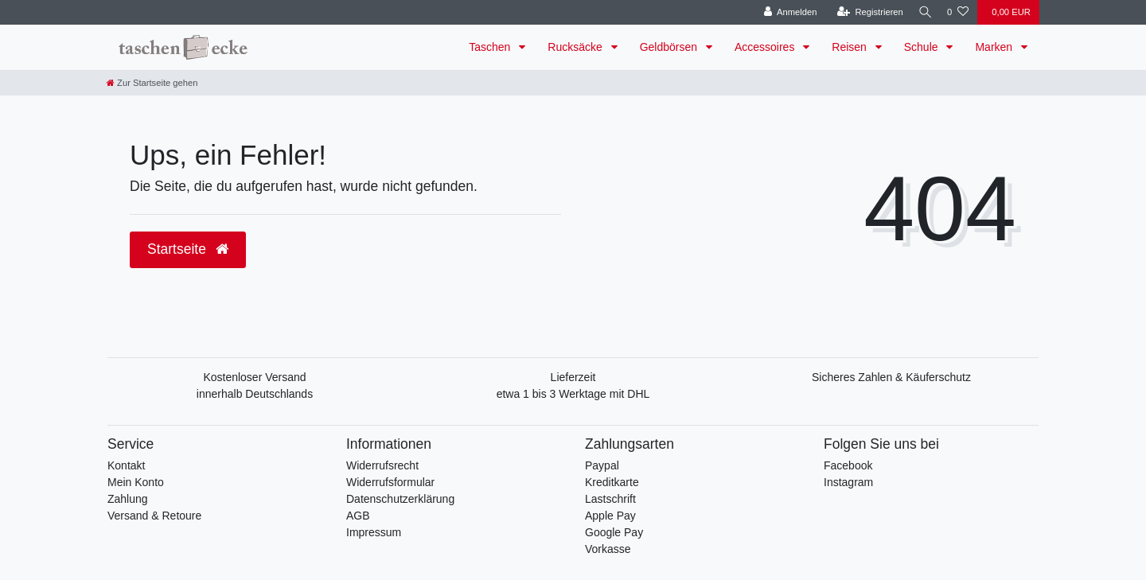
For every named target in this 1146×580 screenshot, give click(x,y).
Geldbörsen (670, 47)
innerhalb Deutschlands (255, 393)
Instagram (848, 482)
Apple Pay (610, 515)
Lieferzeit (573, 377)
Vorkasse (608, 549)
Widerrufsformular (390, 482)
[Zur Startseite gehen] (152, 83)
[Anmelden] (785, 12)
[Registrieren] (864, 12)
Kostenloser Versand (254, 377)
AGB (358, 515)
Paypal (602, 465)
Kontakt (126, 465)
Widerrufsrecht (382, 465)
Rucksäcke (576, 47)
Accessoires (766, 47)
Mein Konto (135, 482)
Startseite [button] (187, 249)
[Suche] (922, 12)
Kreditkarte (612, 482)
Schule (922, 47)
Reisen (850, 47)
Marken (995, 47)
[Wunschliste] (957, 12)
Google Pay (614, 532)
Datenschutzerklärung (400, 498)
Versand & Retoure (154, 515)
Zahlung (127, 498)
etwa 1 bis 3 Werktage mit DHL (573, 393)
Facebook (848, 465)
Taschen (491, 47)
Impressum (373, 532)
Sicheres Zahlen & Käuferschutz (891, 377)
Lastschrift (610, 498)
